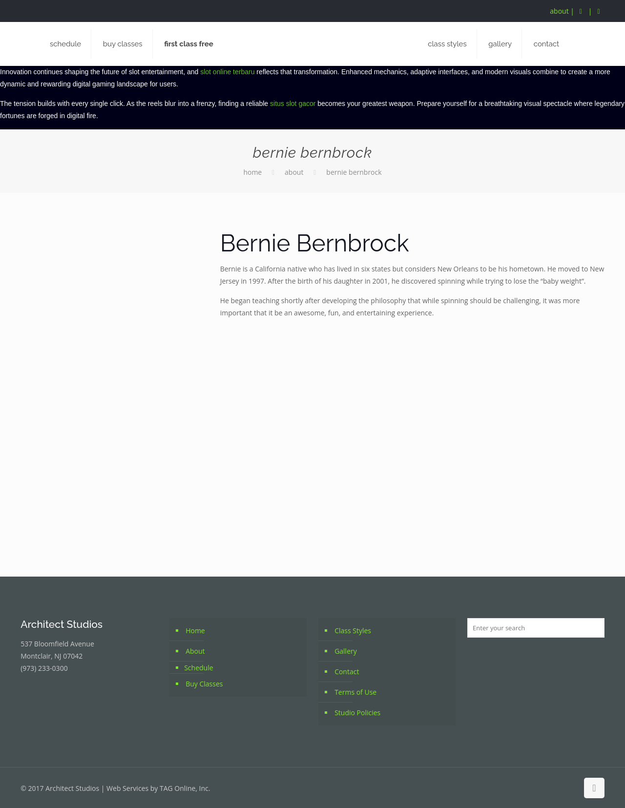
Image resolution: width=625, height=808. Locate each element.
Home (252, 172)
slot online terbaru (227, 72)
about (559, 11)
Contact (346, 671)
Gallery (345, 651)
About (294, 172)
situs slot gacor (292, 103)
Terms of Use (355, 692)
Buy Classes (204, 683)
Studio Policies (357, 712)
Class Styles (352, 630)
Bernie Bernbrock (353, 172)
